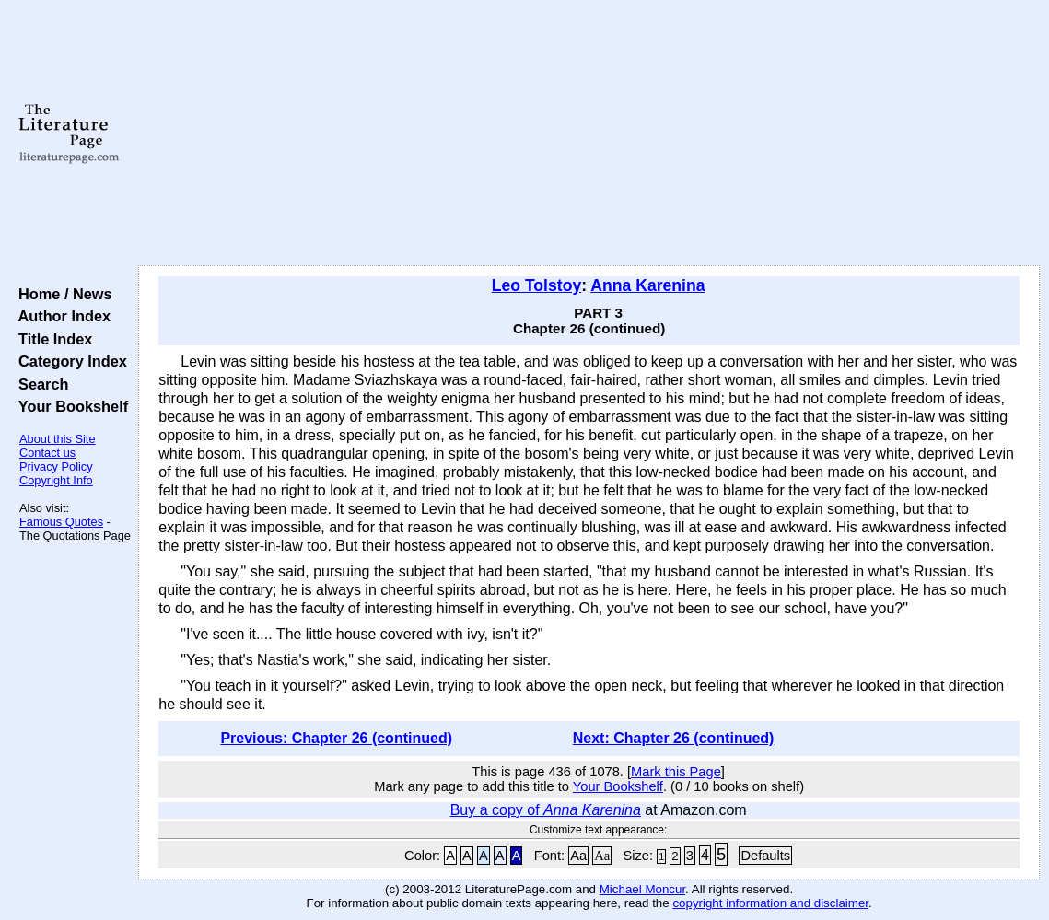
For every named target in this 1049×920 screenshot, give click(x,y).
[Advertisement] (589, 133)
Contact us (47, 453)
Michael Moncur (642, 889)
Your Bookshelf (69, 406)
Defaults (765, 855)
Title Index (51, 339)
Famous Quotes (61, 522)
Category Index (68, 361)
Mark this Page (676, 771)
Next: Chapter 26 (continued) (674, 738)
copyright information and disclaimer (770, 903)
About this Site (57, 439)
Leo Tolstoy (536, 285)
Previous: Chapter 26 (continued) (336, 738)
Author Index (60, 316)
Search (39, 384)
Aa (578, 855)
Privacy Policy (56, 466)
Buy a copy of (545, 810)
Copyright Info (56, 480)
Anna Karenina (647, 285)
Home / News (61, 293)
